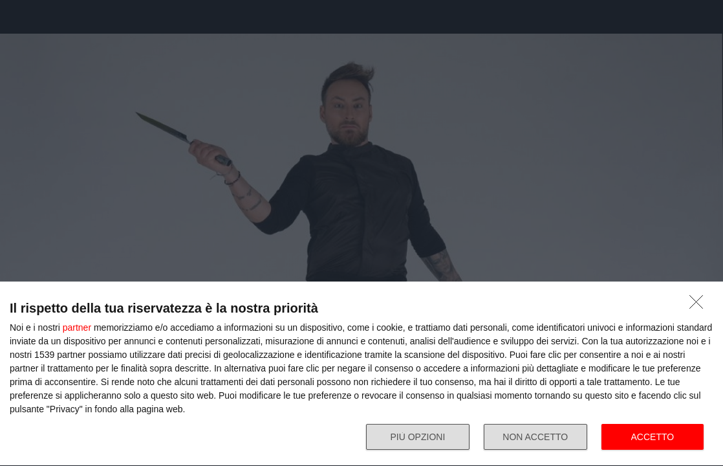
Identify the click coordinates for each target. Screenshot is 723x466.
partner (77, 327)
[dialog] (361, 374)
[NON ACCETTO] (699, 305)
